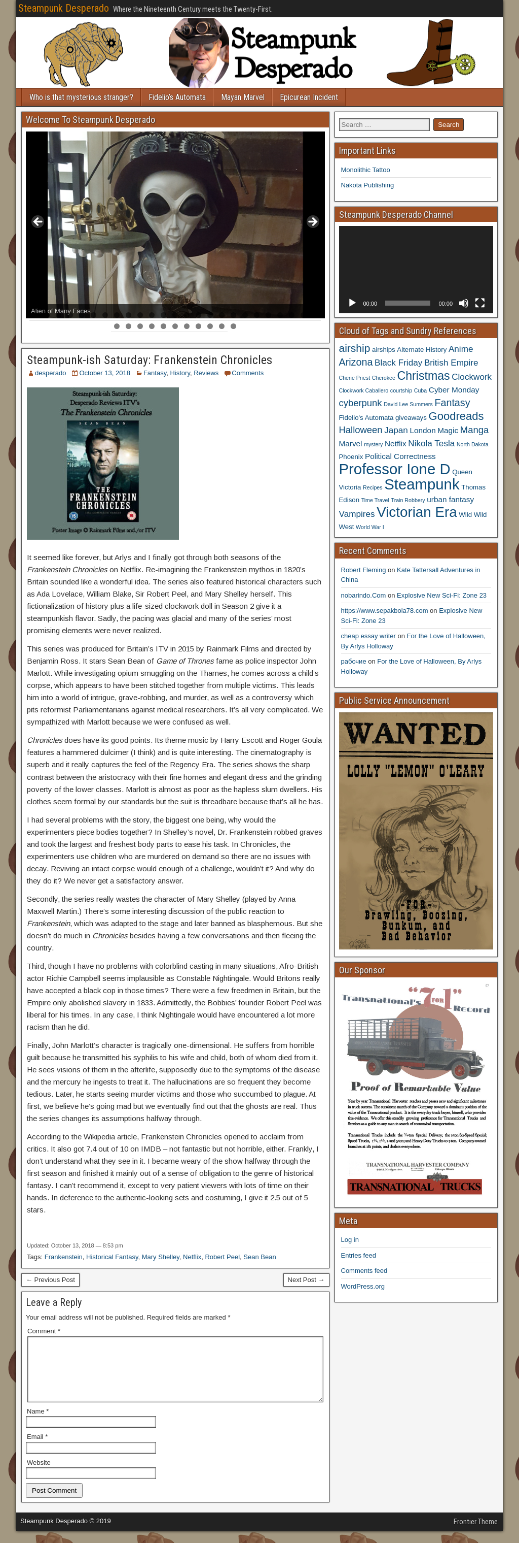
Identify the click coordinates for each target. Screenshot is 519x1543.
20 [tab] (257, 315)
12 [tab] (164, 315)
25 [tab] (315, 315)
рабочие (353, 661)
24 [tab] (304, 315)
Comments (248, 373)
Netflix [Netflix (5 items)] (395, 443)
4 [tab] (70, 315)
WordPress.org (363, 1286)
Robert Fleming (363, 570)
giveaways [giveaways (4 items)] (411, 417)
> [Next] (312, 222)
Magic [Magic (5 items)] (447, 430)
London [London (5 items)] (423, 430)
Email (37, 1449)
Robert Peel (222, 1257)
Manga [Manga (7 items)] (474, 429)
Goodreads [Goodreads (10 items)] (456, 416)
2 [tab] (47, 315)
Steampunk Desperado (63, 8)
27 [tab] (129, 326)
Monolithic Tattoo (365, 170)
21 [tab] (269, 315)
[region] (175, 225)
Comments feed (364, 1270)
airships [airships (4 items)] (383, 349)
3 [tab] (58, 315)
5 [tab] (82, 315)
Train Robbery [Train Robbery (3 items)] (408, 500)
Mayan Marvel (243, 97)
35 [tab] (222, 326)
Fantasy (154, 373)
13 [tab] (175, 315)
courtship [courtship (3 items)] (401, 390)
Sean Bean (259, 1257)
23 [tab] (292, 315)
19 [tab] (245, 315)
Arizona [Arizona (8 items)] (356, 362)
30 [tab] (164, 326)
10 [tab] (140, 315)
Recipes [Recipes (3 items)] (373, 487)
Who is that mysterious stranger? (81, 97)
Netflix (192, 1257)
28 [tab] (140, 326)
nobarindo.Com (363, 595)
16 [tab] (210, 315)
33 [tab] (199, 326)
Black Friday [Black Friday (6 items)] (398, 362)
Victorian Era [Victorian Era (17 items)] (417, 512)
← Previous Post (50, 1280)
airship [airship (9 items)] (354, 348)
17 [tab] (222, 315)
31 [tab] (175, 326)
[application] (416, 269)
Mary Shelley (160, 1257)
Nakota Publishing (367, 185)
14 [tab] (187, 315)
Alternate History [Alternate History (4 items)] (422, 349)
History (180, 373)
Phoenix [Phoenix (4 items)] (351, 457)
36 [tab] (234, 326)
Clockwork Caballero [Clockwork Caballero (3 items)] (364, 390)
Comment (43, 1331)
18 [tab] (234, 315)
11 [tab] (152, 315)
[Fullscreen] (480, 303)
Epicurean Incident (309, 97)
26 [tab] (117, 326)
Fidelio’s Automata (177, 97)
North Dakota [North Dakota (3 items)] (473, 444)
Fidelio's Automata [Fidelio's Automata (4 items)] (366, 417)
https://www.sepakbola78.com (384, 610)
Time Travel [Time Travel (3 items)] (375, 500)
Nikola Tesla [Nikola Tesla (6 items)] (431, 443)
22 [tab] (280, 315)
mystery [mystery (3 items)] (373, 444)
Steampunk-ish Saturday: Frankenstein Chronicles (149, 360)
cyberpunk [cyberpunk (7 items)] (360, 403)
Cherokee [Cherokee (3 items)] (383, 378)
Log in (350, 1239)
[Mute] (464, 303)
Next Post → (306, 1280)
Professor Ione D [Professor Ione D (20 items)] (395, 469)
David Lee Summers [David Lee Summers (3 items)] (408, 404)
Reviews (206, 373)
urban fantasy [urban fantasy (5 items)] (450, 499)
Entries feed (358, 1255)
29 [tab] (152, 326)
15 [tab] (199, 315)
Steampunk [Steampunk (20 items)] (421, 484)
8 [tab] (117, 315)
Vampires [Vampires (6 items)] (357, 514)
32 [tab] (187, 326)
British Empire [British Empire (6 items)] (451, 362)
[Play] (352, 303)
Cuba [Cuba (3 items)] (420, 390)
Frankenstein (64, 1257)
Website (39, 1475)
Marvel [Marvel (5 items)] (350, 443)
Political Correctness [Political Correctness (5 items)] (400, 456)
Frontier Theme (476, 1533)
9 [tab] (128, 315)
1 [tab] (35, 315)
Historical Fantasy (112, 1257)
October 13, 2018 (104, 373)
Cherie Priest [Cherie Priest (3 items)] (354, 378)
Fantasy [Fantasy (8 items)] (452, 402)
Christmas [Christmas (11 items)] (423, 375)
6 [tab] (93, 315)
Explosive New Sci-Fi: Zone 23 (442, 595)
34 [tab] (210, 326)
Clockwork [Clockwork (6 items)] (472, 377)
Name (38, 1423)
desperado (50, 373)
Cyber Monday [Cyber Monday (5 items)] (454, 389)
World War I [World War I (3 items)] (370, 527)
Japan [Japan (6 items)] (396, 430)
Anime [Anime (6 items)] (461, 349)
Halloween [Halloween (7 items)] (361, 429)
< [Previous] (38, 222)
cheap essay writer (368, 636)
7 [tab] (105, 315)
